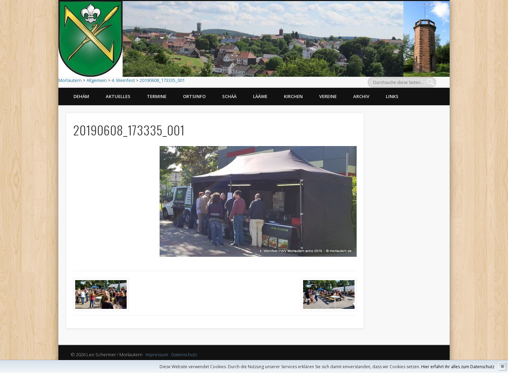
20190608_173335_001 (162, 80)
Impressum (157, 354)
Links (392, 96)
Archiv (361, 96)
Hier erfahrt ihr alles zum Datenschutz (457, 367)
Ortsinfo (194, 96)
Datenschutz (184, 354)
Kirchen (293, 96)
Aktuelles (118, 96)
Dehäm (81, 96)
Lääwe (260, 96)
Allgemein (96, 80)
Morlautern (70, 80)
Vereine (328, 96)
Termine (156, 96)
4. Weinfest (123, 80)
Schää (229, 96)
